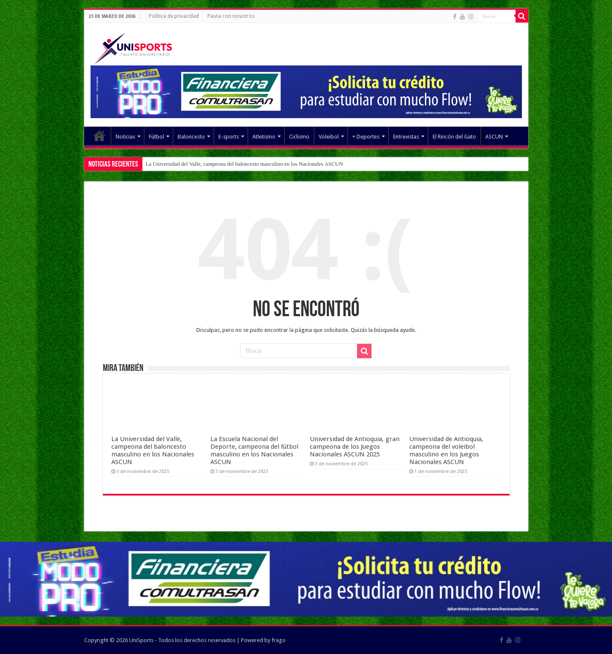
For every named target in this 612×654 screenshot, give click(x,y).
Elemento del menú (99, 135)
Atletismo (263, 136)
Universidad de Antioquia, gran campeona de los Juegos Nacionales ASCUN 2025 (355, 446)
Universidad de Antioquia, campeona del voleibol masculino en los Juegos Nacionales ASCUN (446, 450)
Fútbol (156, 136)
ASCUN (494, 136)
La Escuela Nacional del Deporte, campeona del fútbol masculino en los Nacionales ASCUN (254, 450)
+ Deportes (366, 136)
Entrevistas (406, 136)
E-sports (228, 136)
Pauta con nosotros (231, 16)
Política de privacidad (174, 16)
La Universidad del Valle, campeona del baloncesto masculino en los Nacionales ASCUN (244, 164)
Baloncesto (191, 136)
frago (279, 640)
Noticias (125, 136)
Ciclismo (299, 136)
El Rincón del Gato (454, 136)
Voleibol (329, 136)
